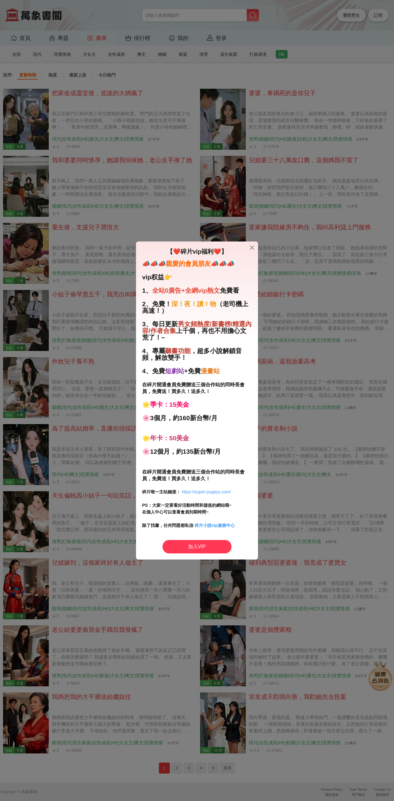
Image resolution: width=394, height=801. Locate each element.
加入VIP (197, 546)
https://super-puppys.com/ (206, 491)
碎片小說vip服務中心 (215, 525)
